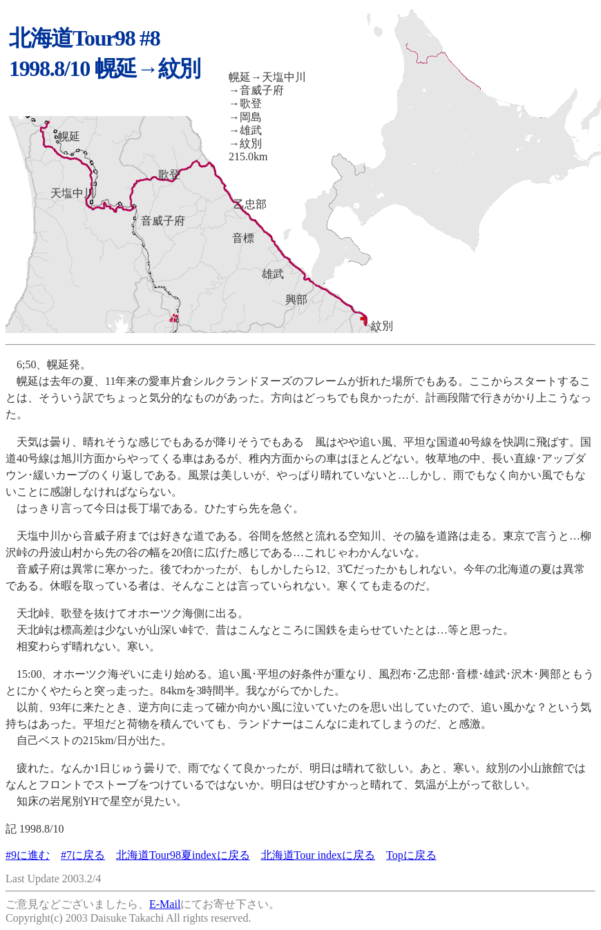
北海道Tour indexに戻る (318, 855)
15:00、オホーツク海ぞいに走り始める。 (112, 674)
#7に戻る (83, 855)
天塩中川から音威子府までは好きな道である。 (127, 536)
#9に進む (28, 855)
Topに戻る (411, 855)
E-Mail (164, 904)
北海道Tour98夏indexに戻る (183, 855)
